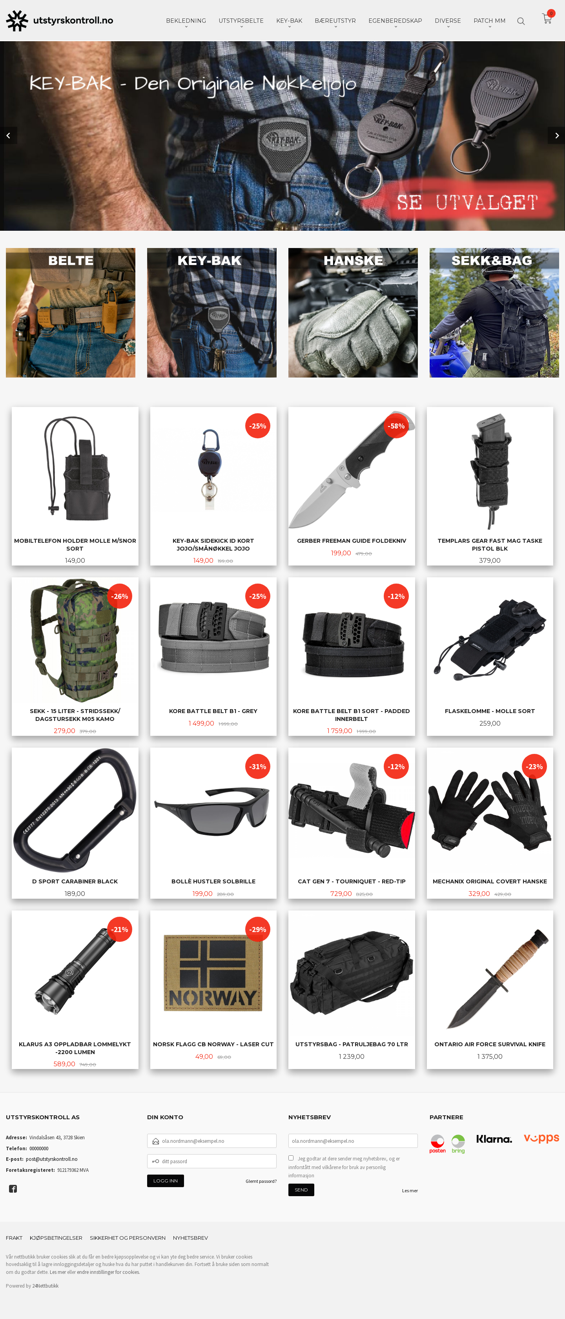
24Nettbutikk (45, 1285)
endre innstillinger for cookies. (108, 1271)
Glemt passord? (261, 1180)
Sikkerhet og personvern (128, 1237)
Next (556, 135)
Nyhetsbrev (190, 1237)
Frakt (14, 1237)
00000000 (38, 1147)
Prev (8, 135)
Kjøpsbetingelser (56, 1237)
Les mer (410, 1190)
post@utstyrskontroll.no (52, 1158)
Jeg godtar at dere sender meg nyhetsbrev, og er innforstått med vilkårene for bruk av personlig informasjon (344, 1166)
